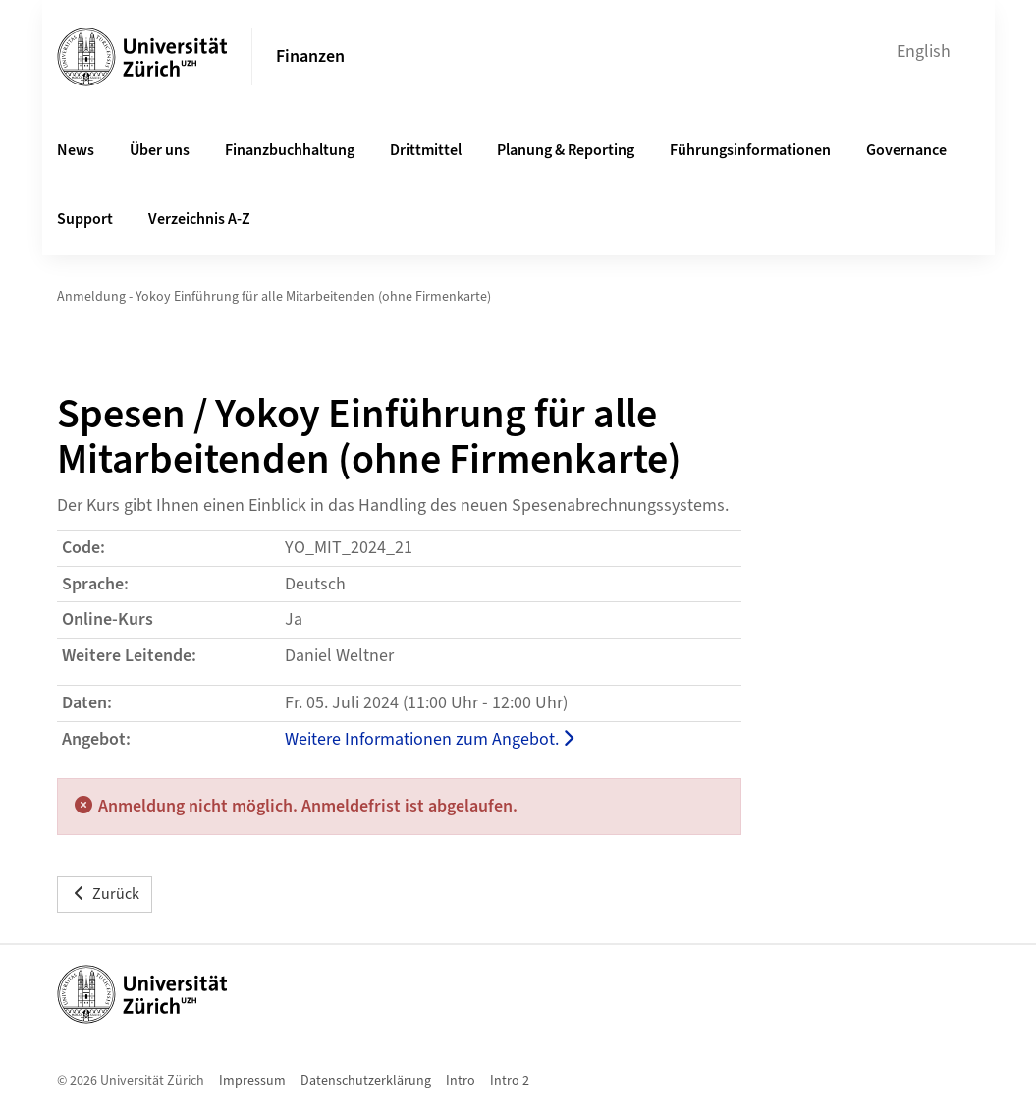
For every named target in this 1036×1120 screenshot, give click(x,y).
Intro (460, 1081)
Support (85, 219)
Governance (906, 150)
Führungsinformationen (750, 150)
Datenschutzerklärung (365, 1081)
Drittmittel (426, 150)
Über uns (160, 150)
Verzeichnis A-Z (199, 219)
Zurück (104, 894)
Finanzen (310, 56)
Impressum (252, 1081)
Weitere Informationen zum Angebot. (429, 739)
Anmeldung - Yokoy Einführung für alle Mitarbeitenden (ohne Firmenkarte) (274, 297)
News (75, 150)
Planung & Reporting (565, 150)
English (924, 51)
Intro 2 (509, 1081)
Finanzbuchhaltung (289, 150)
